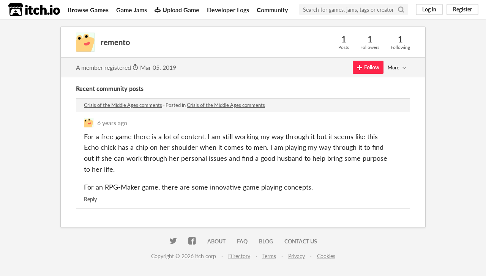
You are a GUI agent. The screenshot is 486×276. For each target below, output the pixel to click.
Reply (90, 199)
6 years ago (112, 122)
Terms (269, 256)
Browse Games (88, 9)
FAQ (242, 241)
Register (462, 9)
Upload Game (177, 9)
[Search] (401, 9)
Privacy (296, 256)
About (216, 241)
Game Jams (131, 9)
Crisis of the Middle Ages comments (123, 105)
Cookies (326, 256)
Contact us (300, 241)
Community (272, 9)
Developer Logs (228, 9)
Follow (368, 67)
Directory (239, 256)
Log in (429, 9)
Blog (266, 241)
